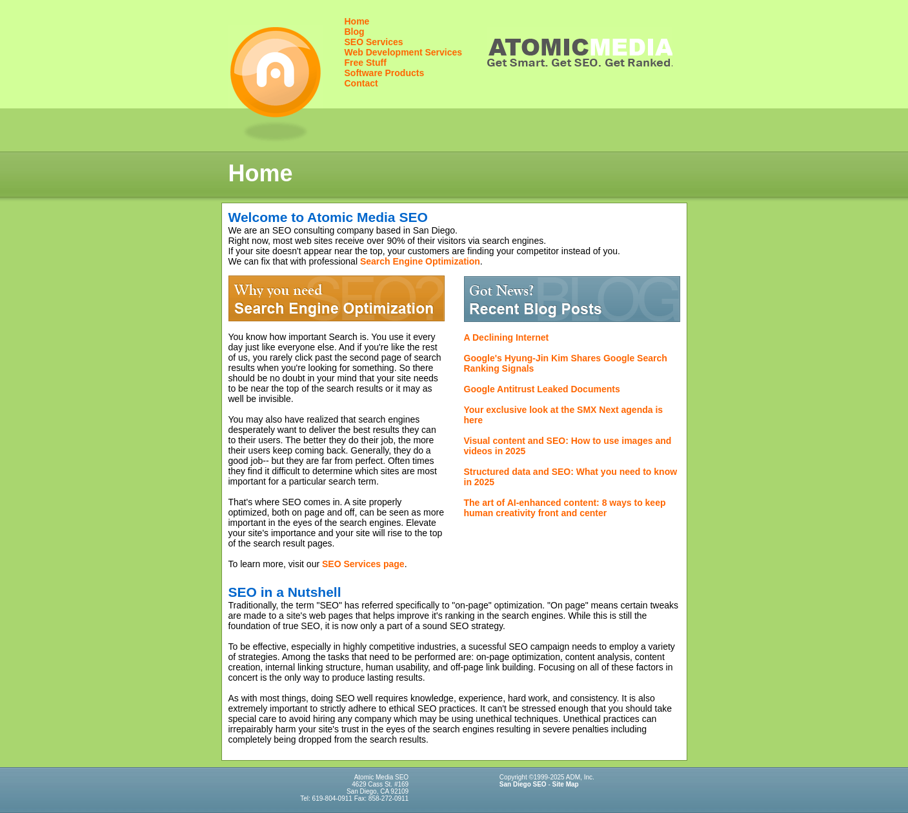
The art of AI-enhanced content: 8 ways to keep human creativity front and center (565, 507)
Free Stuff (366, 62)
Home (357, 21)
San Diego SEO (523, 784)
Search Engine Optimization (420, 261)
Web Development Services (404, 52)
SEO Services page (363, 564)
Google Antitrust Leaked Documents (542, 389)
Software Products (385, 73)
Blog (355, 31)
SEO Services (374, 42)
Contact (361, 83)
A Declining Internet (506, 337)
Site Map (565, 784)
